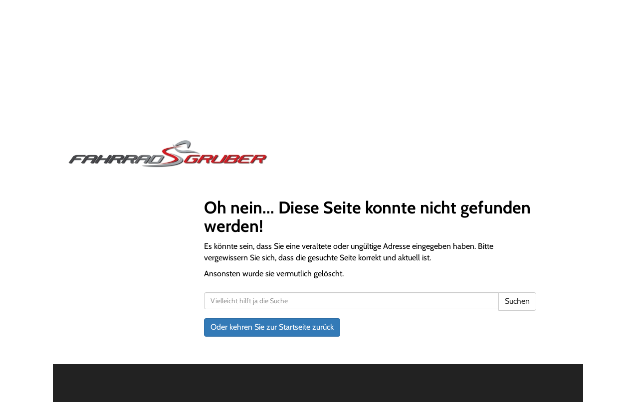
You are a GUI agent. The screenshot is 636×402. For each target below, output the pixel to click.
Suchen (517, 301)
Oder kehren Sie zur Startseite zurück (272, 327)
